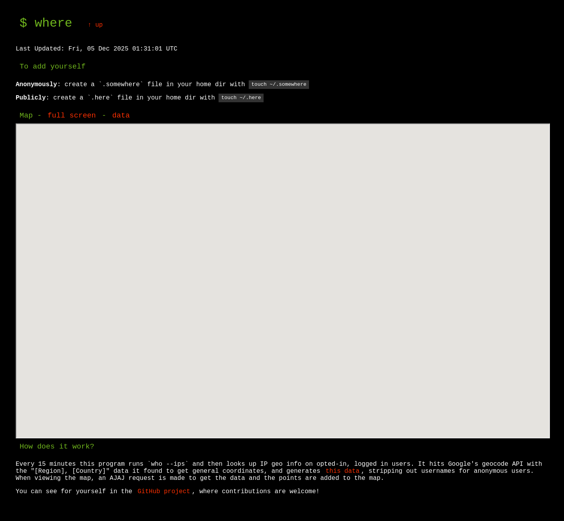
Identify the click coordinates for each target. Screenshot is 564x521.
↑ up (95, 25)
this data (342, 472)
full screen (71, 116)
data (121, 116)
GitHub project (163, 492)
